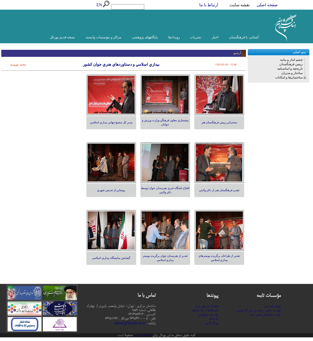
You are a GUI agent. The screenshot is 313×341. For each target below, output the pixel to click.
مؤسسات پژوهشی (208, 315)
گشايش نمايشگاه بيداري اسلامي (111, 258)
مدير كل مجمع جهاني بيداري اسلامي (111, 122)
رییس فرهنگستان (291, 64)
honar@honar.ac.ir (130, 323)
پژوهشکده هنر (272, 306)
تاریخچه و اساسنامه (290, 68)
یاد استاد (213, 319)
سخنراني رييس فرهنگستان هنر (219, 122)
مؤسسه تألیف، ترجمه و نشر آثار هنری (259, 310)
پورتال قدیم (211, 323)
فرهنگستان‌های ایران (206, 306)
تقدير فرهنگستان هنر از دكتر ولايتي (219, 190)
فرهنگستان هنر (142, 335)
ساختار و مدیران (292, 73)
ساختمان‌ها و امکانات (289, 77)
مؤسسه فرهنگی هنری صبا (265, 315)
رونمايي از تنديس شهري (111, 190)
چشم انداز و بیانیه (291, 60)
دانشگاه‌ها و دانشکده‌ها (205, 310)
